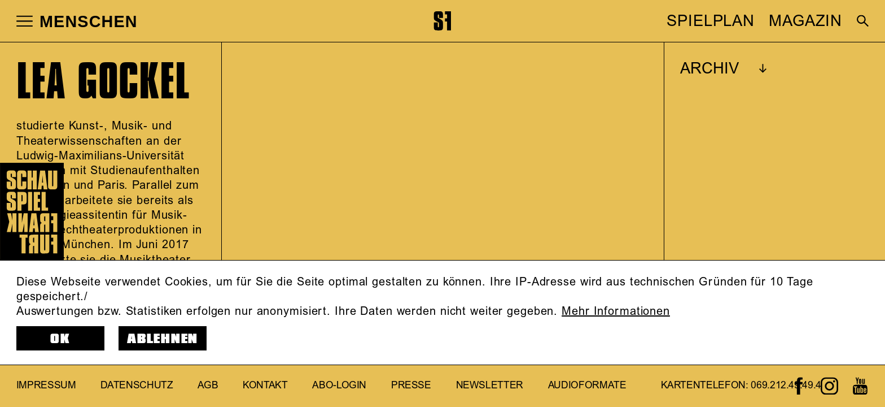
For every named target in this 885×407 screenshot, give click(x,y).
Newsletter (490, 385)
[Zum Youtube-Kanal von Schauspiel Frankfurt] (860, 386)
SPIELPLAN (711, 21)
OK (60, 339)
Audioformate (587, 385)
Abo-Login (339, 385)
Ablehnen (162, 339)
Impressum (46, 385)
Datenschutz (136, 385)
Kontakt (265, 385)
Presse (411, 385)
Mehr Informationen (616, 311)
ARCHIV (709, 69)
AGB (208, 385)
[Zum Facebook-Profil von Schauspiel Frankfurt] (799, 386)
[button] (24, 21)
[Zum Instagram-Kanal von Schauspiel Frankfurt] (829, 386)
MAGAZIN (805, 21)
